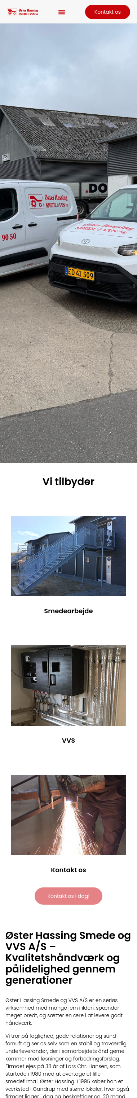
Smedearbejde (68, 610)
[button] (61, 11)
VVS (68, 740)
